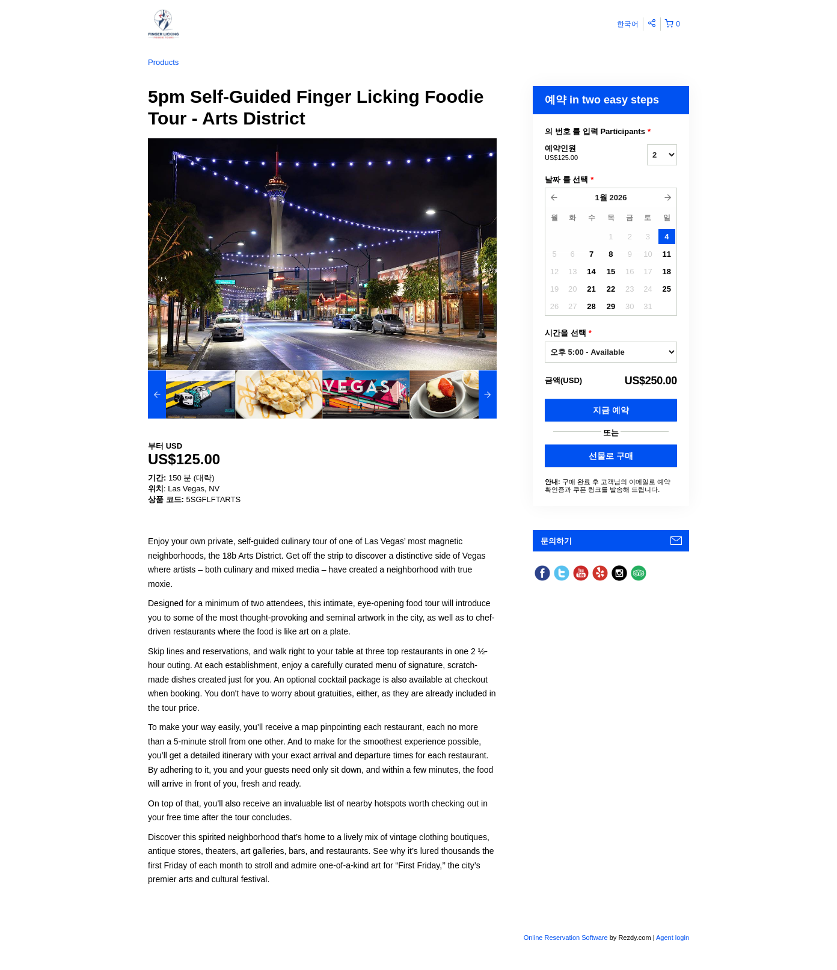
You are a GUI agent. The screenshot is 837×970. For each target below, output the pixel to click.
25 (667, 288)
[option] (191, 394)
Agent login (672, 937)
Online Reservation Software (566, 937)
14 (591, 271)
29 (611, 306)
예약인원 (581, 153)
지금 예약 (611, 410)
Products (163, 62)
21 (591, 288)
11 (667, 254)
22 (611, 288)
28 (591, 306)
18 (667, 271)
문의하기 (556, 540)
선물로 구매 (611, 456)
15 (611, 271)
